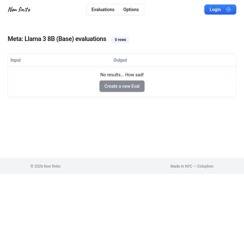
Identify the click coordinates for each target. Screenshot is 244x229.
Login (220, 9)
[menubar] (115, 9)
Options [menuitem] (131, 9)
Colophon (205, 166)
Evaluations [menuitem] (103, 9)
